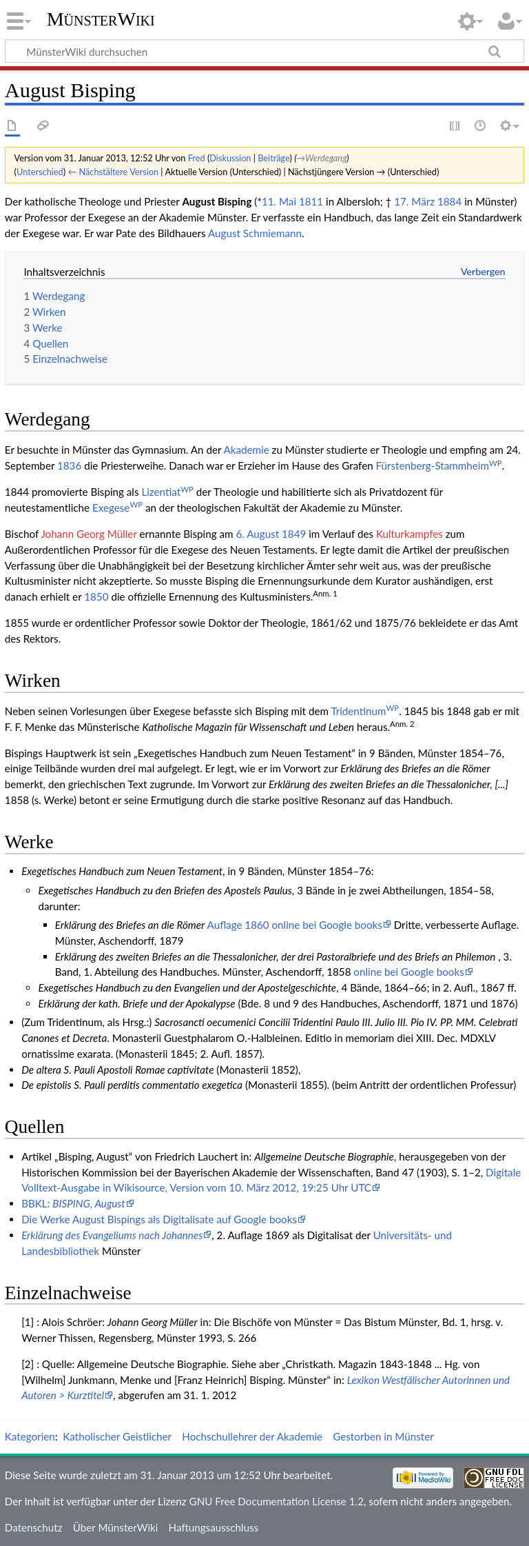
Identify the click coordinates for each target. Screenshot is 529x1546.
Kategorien (30, 1436)
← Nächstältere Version (113, 171)
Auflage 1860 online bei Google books (294, 924)
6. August (257, 534)
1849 (294, 534)
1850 (96, 596)
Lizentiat (167, 491)
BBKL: (73, 1203)
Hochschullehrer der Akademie (252, 1436)
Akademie (246, 449)
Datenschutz (34, 1527)
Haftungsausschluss (214, 1527)
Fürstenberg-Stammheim (439, 465)
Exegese (117, 507)
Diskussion (230, 157)
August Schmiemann (255, 233)
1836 (69, 465)
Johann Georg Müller (88, 534)
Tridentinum (365, 711)
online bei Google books (408, 971)
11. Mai (279, 201)
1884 (449, 201)
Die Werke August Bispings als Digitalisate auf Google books (159, 1219)
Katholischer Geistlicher (117, 1436)
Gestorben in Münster (383, 1436)
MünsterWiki (101, 19)
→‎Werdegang (322, 157)
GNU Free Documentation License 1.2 (276, 1501)
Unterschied (40, 171)
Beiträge (273, 157)
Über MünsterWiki (115, 1527)
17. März (414, 201)
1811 (311, 201)
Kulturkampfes (409, 534)
